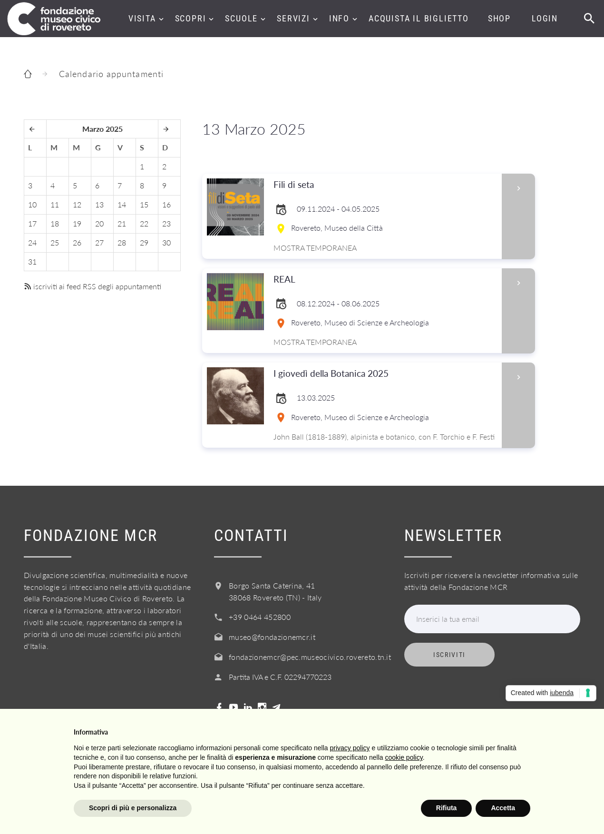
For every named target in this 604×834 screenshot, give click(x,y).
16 (166, 204)
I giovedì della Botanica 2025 (384, 373)
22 (144, 223)
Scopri (190, 18)
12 (77, 204)
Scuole (241, 18)
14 (121, 204)
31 (32, 261)
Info (339, 18)
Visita (142, 18)
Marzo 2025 (102, 128)
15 (144, 204)
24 (32, 242)
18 (54, 223)
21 (121, 223)
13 (99, 204)
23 (166, 223)
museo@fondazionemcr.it (272, 636)
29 (144, 242)
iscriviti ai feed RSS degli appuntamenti (92, 286)
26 (77, 242)
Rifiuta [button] (446, 808)
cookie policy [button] (404, 757)
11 (54, 204)
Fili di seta (384, 184)
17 (32, 223)
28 (121, 242)
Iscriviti (449, 654)
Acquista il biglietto (419, 18)
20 (99, 223)
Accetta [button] (503, 808)
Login (545, 18)
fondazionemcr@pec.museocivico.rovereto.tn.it (310, 656)
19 (77, 223)
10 (32, 204)
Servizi (293, 18)
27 (99, 242)
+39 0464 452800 (260, 616)
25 (54, 242)
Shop (499, 18)
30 (166, 242)
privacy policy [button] (350, 748)
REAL (384, 279)
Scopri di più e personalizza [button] (132, 808)
